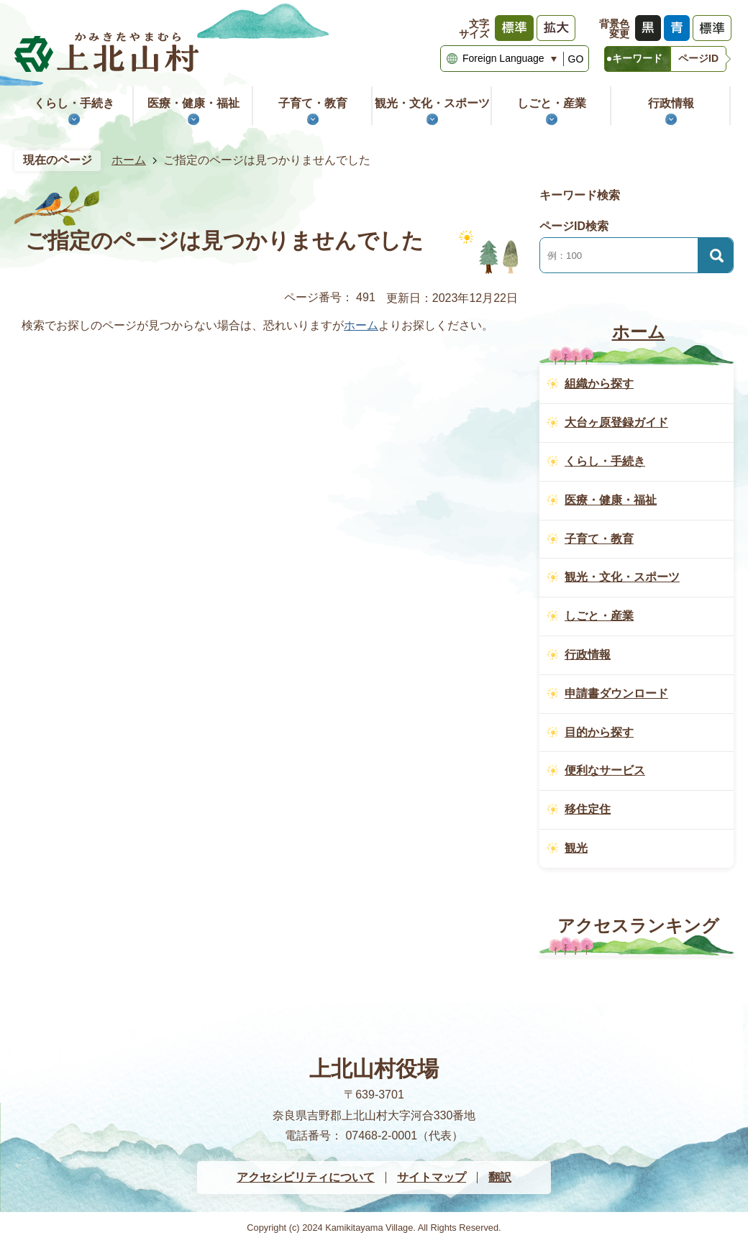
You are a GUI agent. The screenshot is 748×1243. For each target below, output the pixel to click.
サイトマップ (431, 1177)
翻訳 (499, 1177)
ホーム (128, 160)
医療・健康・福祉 (193, 103)
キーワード (637, 58)
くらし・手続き (74, 103)
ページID (698, 58)
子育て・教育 (312, 103)
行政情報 (671, 103)
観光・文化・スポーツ (432, 103)
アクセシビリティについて (306, 1177)
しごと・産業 (551, 103)
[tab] (637, 59)
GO (576, 59)
